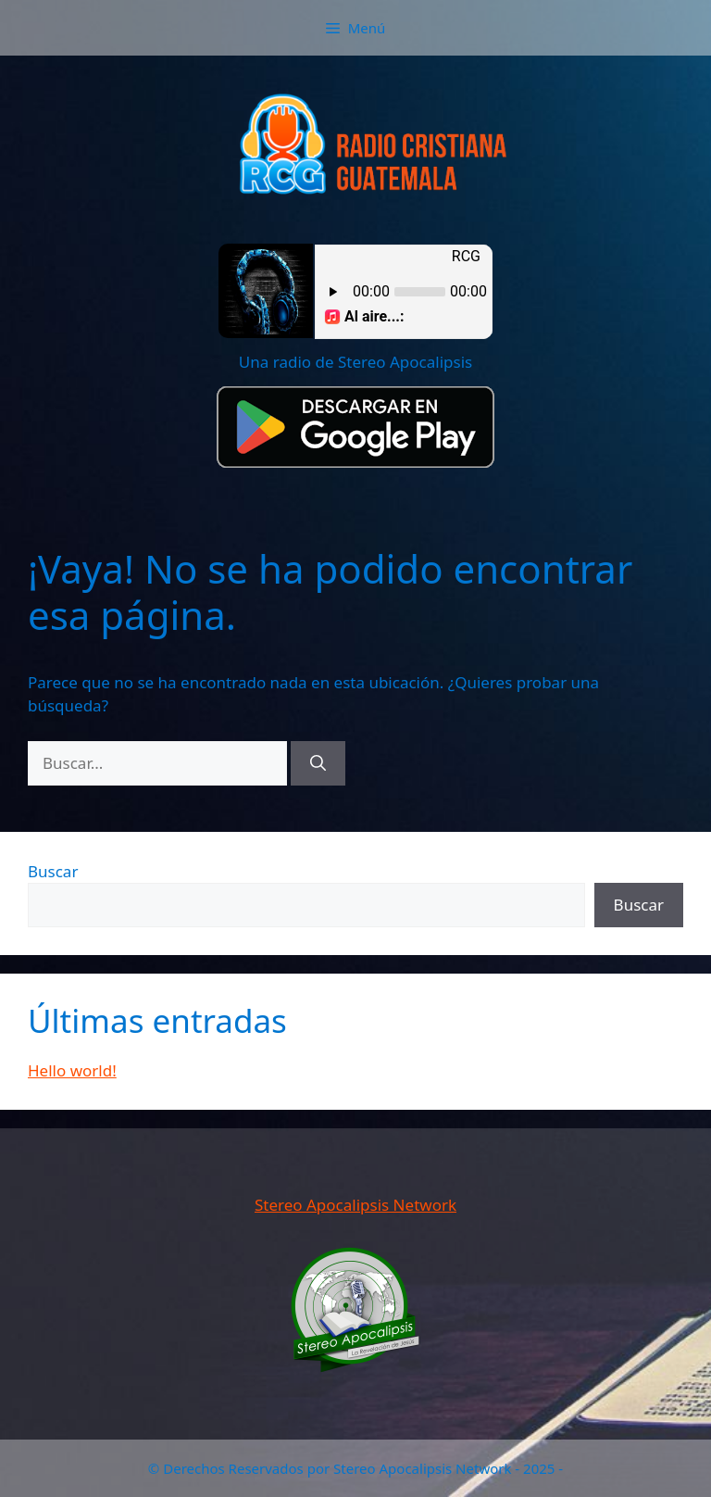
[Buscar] (318, 763)
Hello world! (72, 1070)
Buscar (53, 871)
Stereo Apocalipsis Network (355, 1204)
